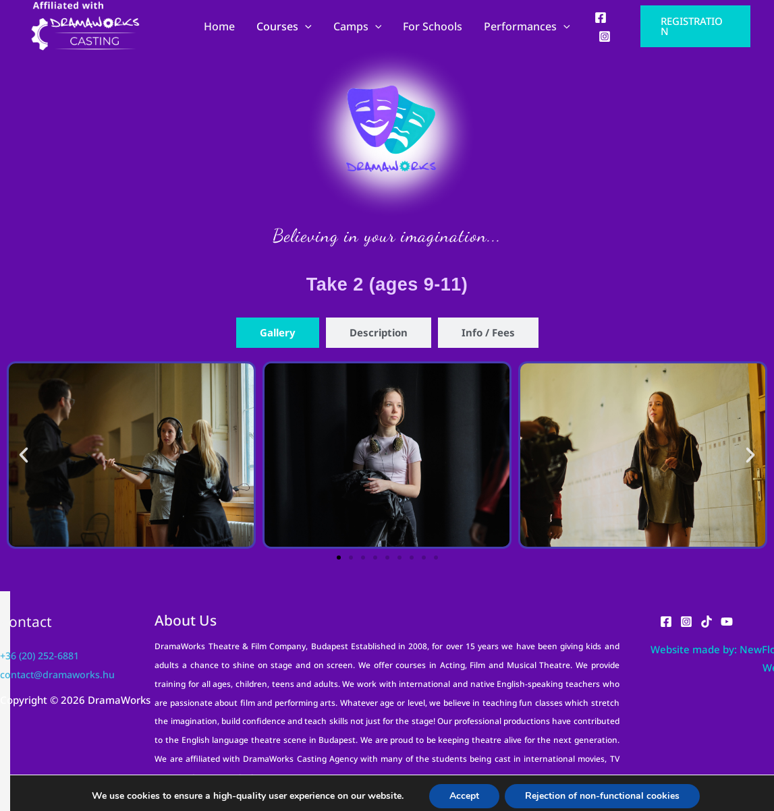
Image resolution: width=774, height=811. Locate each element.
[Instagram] (605, 36)
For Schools (432, 26)
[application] (305, 26)
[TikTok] (706, 621)
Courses (284, 26)
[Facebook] (601, 17)
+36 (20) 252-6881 (44, 655)
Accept (459, 790)
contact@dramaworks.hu (59, 674)
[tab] (277, 333)
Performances (527, 26)
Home (219, 26)
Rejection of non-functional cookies (600, 790)
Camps (357, 26)
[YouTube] (727, 621)
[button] (695, 26)
